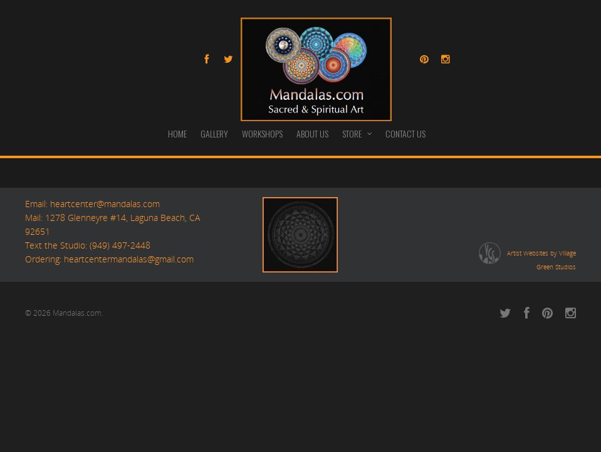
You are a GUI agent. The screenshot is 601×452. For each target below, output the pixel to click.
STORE (357, 133)
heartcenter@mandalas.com (104, 204)
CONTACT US (405, 133)
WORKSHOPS (262, 133)
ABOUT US (312, 133)
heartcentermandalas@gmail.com (129, 259)
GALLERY (214, 133)
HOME (177, 133)
